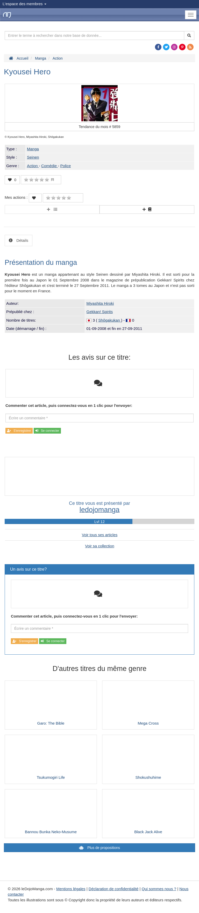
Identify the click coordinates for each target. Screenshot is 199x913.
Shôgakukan (109, 320)
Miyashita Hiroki (100, 303)
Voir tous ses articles (100, 535)
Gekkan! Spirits (99, 311)
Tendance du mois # (99, 127)
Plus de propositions (103, 848)
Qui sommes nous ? (159, 889)
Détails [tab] (21, 240)
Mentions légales (71, 889)
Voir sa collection (99, 546)
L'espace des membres (24, 4)
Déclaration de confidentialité (114, 889)
